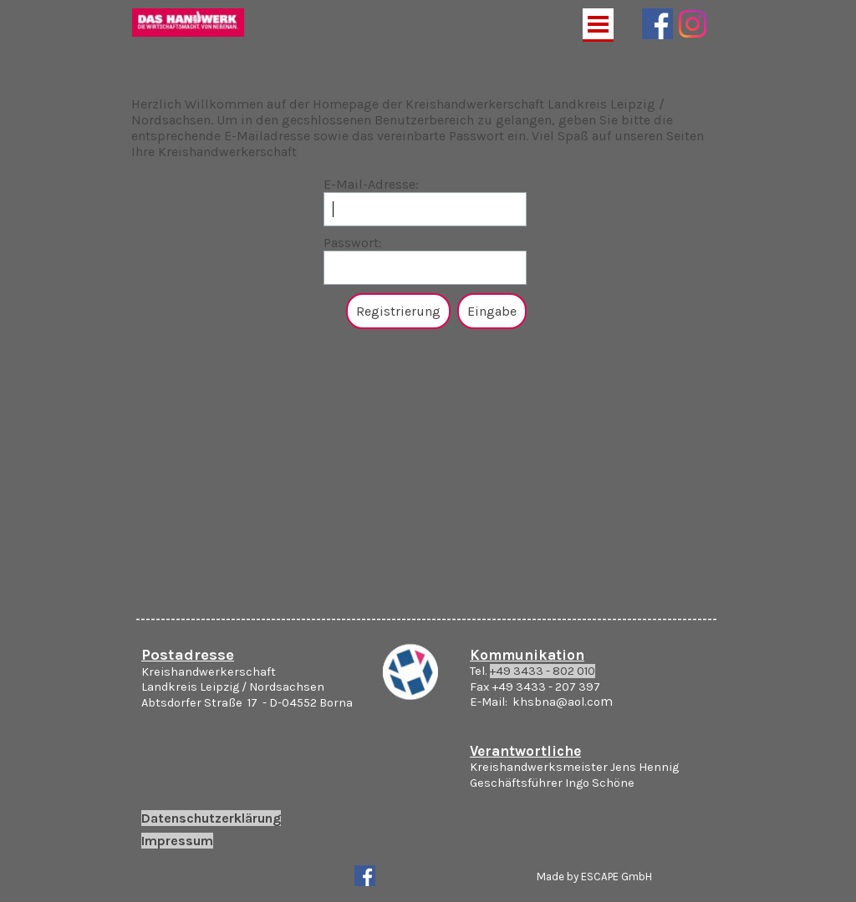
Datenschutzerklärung (211, 818)
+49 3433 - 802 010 (542, 671)
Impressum (177, 841)
